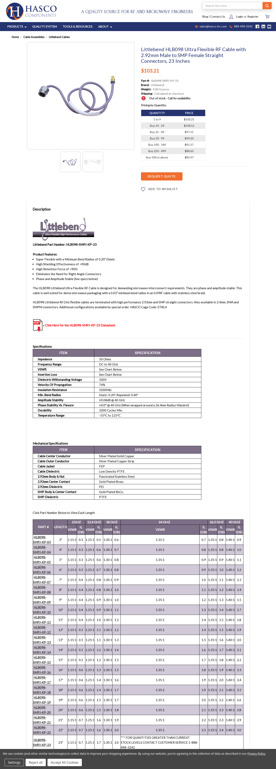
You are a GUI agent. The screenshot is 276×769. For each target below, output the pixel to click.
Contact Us (217, 16)
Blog (205, 16)
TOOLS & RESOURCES (77, 26)
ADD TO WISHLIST (159, 189)
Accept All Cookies (65, 762)
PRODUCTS (16, 26)
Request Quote (162, 176)
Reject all (36, 762)
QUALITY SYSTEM (44, 26)
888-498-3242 (241, 26)
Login (239, 16)
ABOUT (105, 26)
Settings (14, 762)
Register (252, 16)
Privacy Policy (256, 754)
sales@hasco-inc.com (211, 27)
